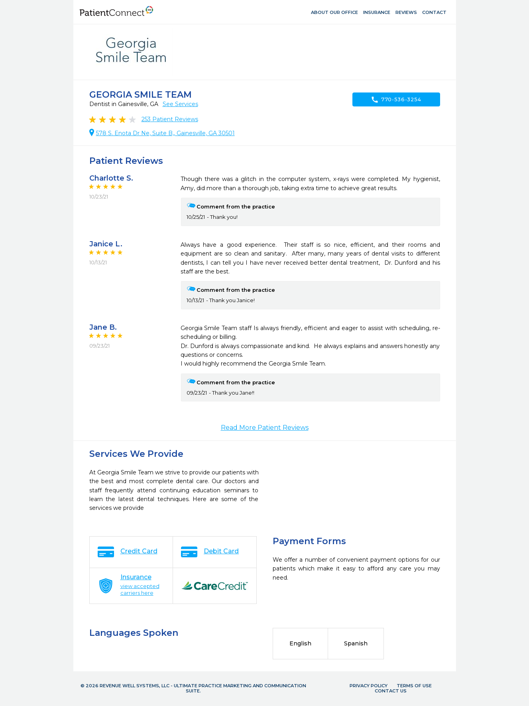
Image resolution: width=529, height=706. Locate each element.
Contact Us (391, 691)
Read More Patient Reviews (265, 427)
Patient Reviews (170, 119)
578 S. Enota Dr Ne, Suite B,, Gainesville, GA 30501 (165, 133)
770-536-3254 (396, 100)
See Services (180, 104)
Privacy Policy (368, 685)
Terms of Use (414, 685)
